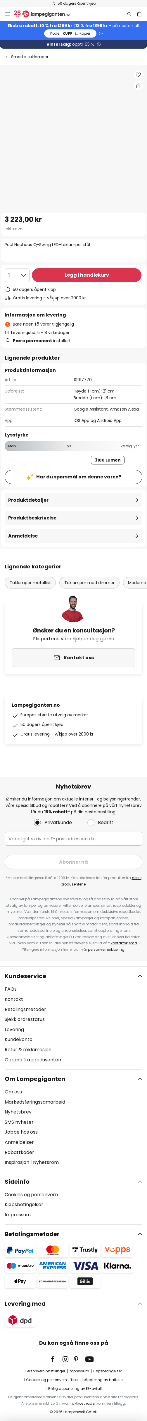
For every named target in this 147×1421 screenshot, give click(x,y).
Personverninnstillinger (45, 1371)
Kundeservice (25, 976)
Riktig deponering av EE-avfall (75, 1388)
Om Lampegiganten (35, 1079)
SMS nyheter (19, 1122)
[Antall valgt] (17, 275)
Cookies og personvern (31, 1194)
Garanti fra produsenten (33, 1059)
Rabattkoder (19, 1152)
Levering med (25, 1304)
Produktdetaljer (28, 500)
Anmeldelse (23, 536)
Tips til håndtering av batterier (97, 1379)
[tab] (73, 1018)
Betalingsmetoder (25, 1009)
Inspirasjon (17, 1162)
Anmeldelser (19, 1142)
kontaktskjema (124, 943)
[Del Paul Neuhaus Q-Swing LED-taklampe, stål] (138, 85)
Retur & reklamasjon (28, 1049)
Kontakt (14, 999)
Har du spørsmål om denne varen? (78, 476)
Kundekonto (18, 1039)
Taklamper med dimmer (89, 583)
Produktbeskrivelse (32, 518)
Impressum (18, 1214)
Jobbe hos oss (21, 1132)
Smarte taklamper (30, 57)
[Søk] (129, 14)
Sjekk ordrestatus (25, 1019)
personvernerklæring (106, 949)
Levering (14, 1029)
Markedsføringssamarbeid (35, 1102)
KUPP (70, 33)
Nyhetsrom (46, 1162)
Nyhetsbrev (18, 1112)
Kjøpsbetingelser (24, 1204)
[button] (138, 74)
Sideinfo (17, 1182)
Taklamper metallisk (30, 583)
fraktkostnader (83, 1403)
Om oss (13, 1091)
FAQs (11, 989)
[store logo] (45, 14)
